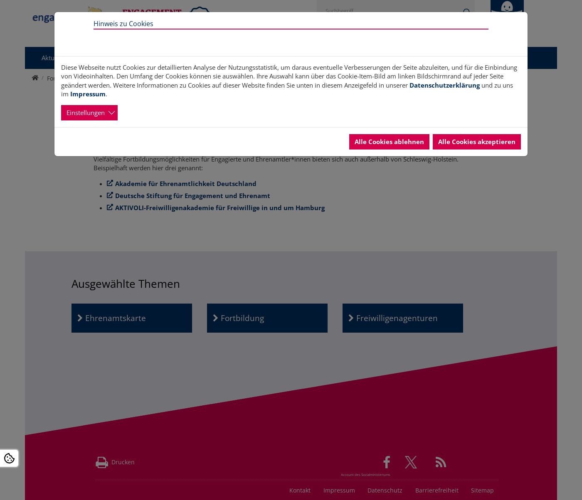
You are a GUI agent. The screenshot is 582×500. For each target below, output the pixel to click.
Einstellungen (86, 112)
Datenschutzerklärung (444, 85)
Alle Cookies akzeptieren (476, 141)
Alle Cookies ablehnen (389, 141)
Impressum (88, 94)
